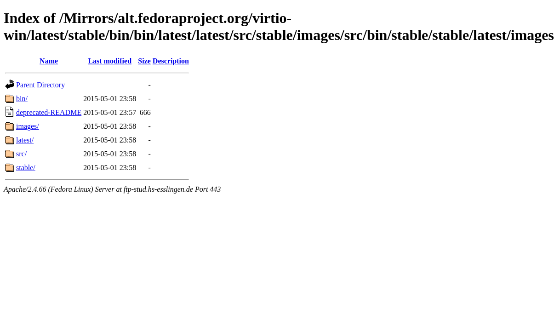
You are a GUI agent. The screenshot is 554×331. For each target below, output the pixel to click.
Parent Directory (40, 85)
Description (171, 61)
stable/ (25, 167)
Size (144, 61)
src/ (21, 154)
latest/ (25, 140)
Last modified (109, 61)
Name (49, 61)
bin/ (22, 99)
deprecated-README (48, 112)
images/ (27, 126)
